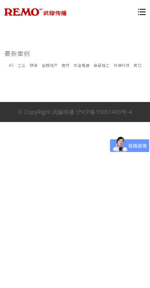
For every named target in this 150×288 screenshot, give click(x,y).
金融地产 (50, 65)
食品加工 (102, 65)
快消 (34, 65)
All (11, 65)
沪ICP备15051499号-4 (104, 112)
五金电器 (82, 65)
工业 (22, 65)
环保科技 (122, 65)
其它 (138, 65)
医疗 (66, 65)
